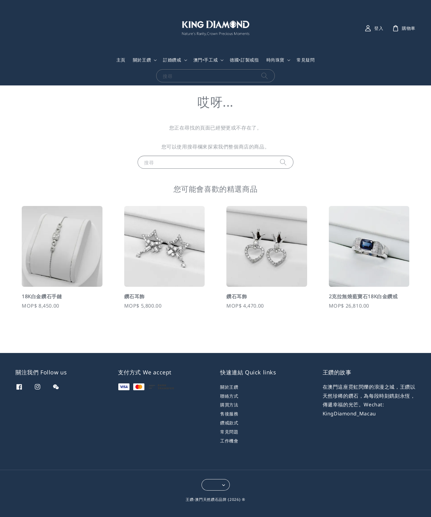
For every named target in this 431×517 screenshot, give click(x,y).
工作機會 (229, 441)
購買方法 (229, 405)
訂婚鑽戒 (172, 60)
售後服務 (229, 414)
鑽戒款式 (229, 423)
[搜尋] (264, 76)
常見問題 (229, 432)
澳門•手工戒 (205, 60)
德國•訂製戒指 (244, 60)
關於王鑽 (142, 60)
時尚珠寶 (275, 60)
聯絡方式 (229, 396)
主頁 (120, 60)
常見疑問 (306, 60)
